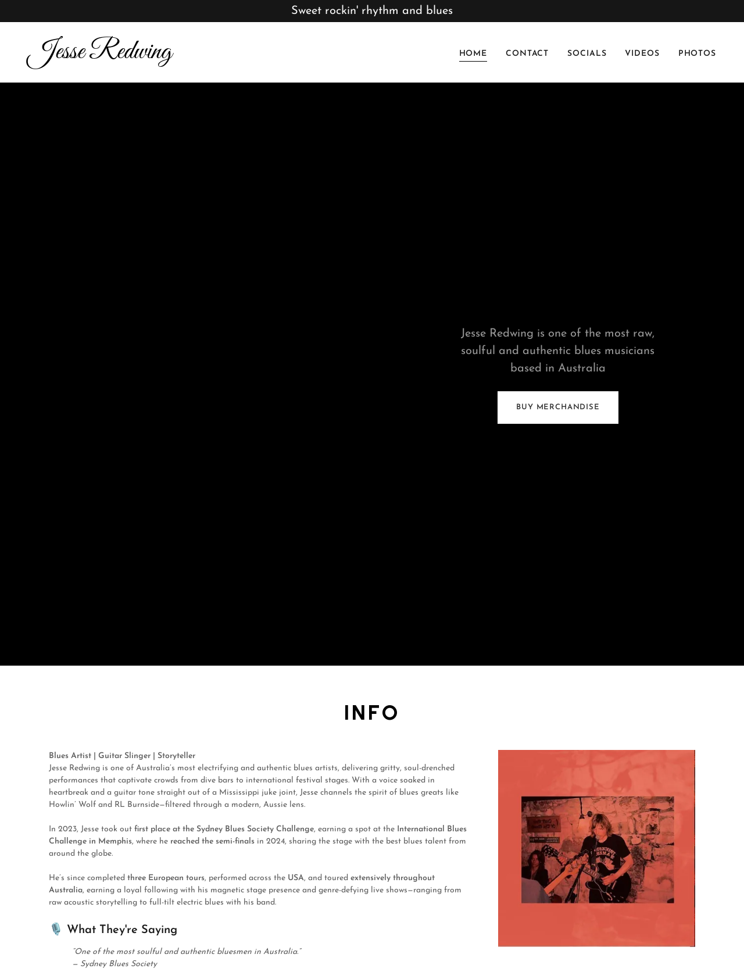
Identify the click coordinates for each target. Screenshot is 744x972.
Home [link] (473, 53)
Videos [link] (642, 53)
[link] (195, 56)
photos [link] (697, 53)
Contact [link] (527, 53)
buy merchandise (557, 407)
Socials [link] (586, 53)
